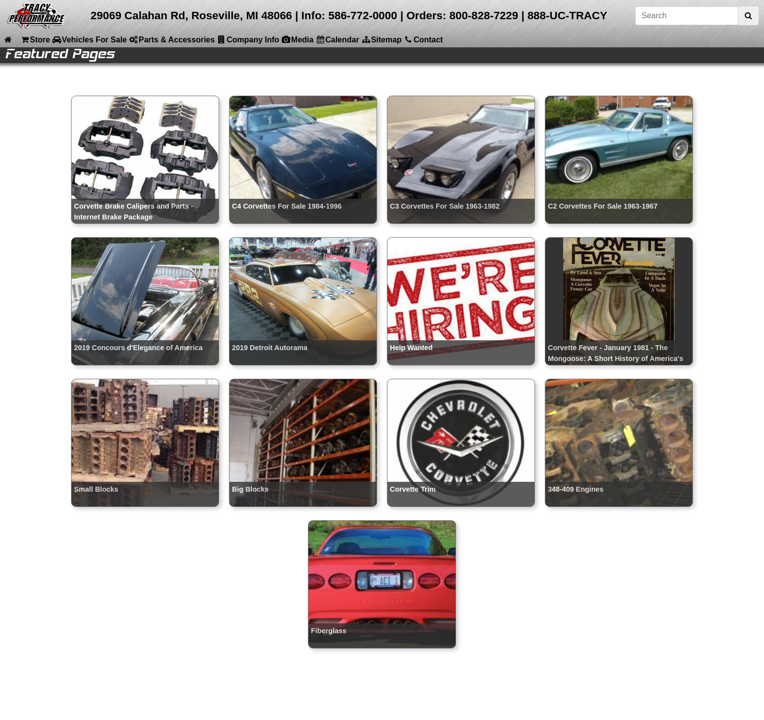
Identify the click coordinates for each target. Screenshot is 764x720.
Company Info (248, 39)
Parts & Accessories (172, 39)
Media (297, 39)
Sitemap (381, 39)
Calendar (337, 39)
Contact (423, 39)
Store (35, 39)
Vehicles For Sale (89, 39)
